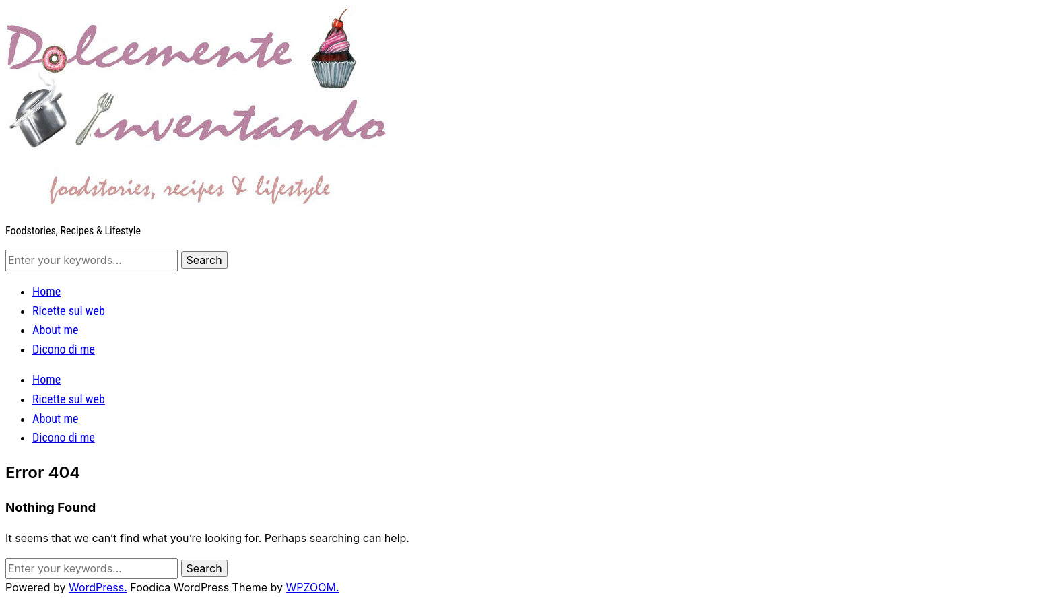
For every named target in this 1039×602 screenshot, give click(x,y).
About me (55, 330)
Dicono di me (63, 349)
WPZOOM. (312, 587)
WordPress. (98, 587)
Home (46, 291)
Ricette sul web (68, 311)
